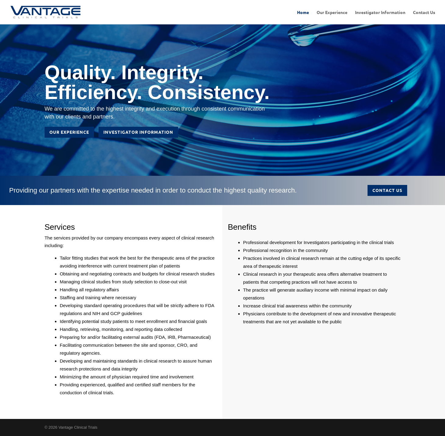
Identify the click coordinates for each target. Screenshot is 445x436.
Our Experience (332, 12)
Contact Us (424, 12)
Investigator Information (380, 12)
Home (303, 12)
